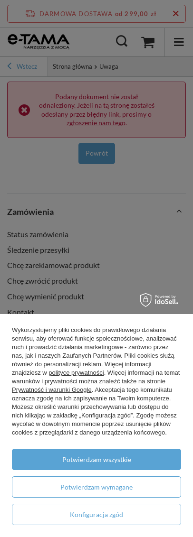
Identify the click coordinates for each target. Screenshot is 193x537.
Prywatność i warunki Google (52, 389)
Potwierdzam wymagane (96, 487)
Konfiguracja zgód (96, 514)
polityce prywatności (76, 372)
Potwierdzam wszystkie (96, 459)
